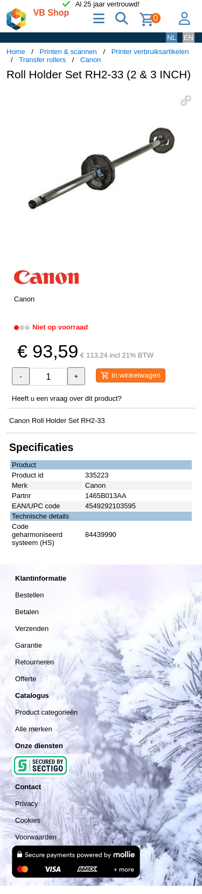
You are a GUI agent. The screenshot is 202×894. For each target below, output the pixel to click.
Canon (90, 60)
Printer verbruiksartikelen (150, 52)
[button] (185, 100)
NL (171, 37)
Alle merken (33, 729)
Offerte (26, 679)
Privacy (26, 803)
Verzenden (31, 628)
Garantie (28, 645)
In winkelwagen (131, 375)
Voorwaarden (36, 837)
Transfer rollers (42, 60)
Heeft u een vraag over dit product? (67, 398)
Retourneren (34, 662)
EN (188, 37)
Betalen (27, 612)
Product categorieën (46, 712)
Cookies (27, 820)
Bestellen (29, 595)
